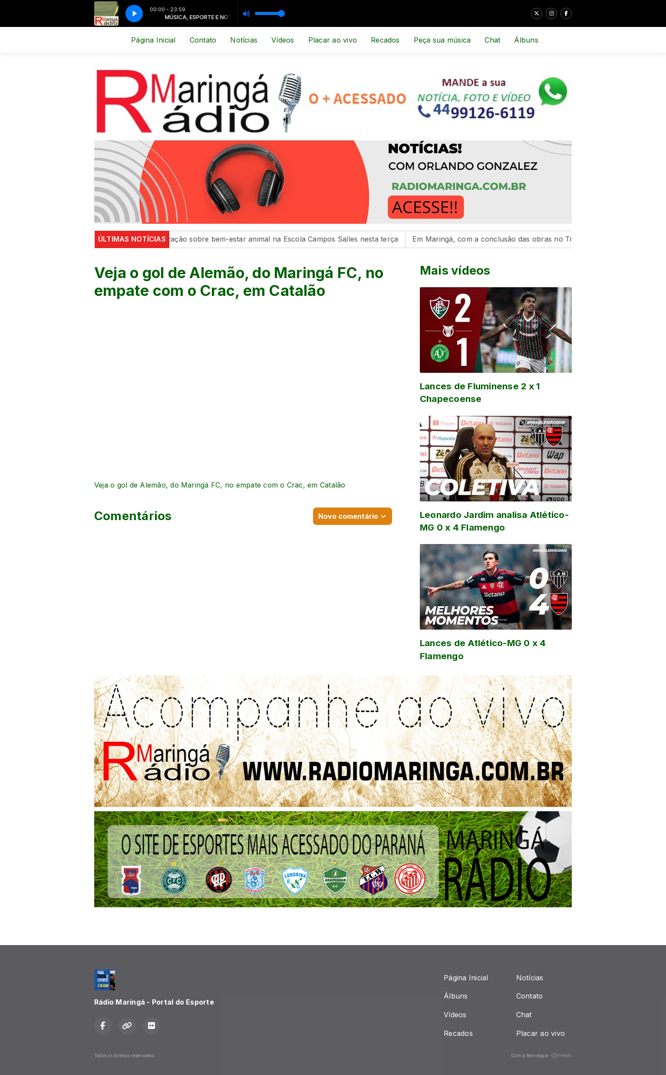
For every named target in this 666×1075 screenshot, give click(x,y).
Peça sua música (442, 40)
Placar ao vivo (332, 40)
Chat (492, 40)
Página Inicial (153, 40)
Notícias (243, 40)
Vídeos (282, 40)
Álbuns (526, 40)
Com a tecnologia (541, 1055)
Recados (385, 40)
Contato (203, 40)
